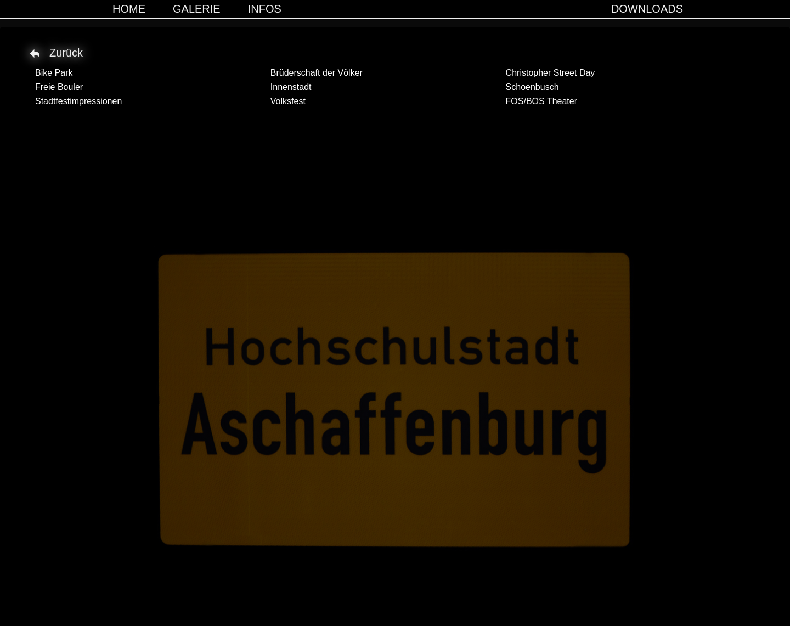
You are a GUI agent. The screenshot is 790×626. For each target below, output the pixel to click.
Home (128, 9)
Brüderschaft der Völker (316, 72)
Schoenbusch (532, 87)
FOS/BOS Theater (541, 101)
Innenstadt (291, 87)
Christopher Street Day (550, 72)
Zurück (66, 53)
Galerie (197, 9)
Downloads (647, 9)
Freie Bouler (59, 87)
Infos (264, 9)
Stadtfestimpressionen (78, 101)
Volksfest (288, 101)
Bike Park (53, 72)
